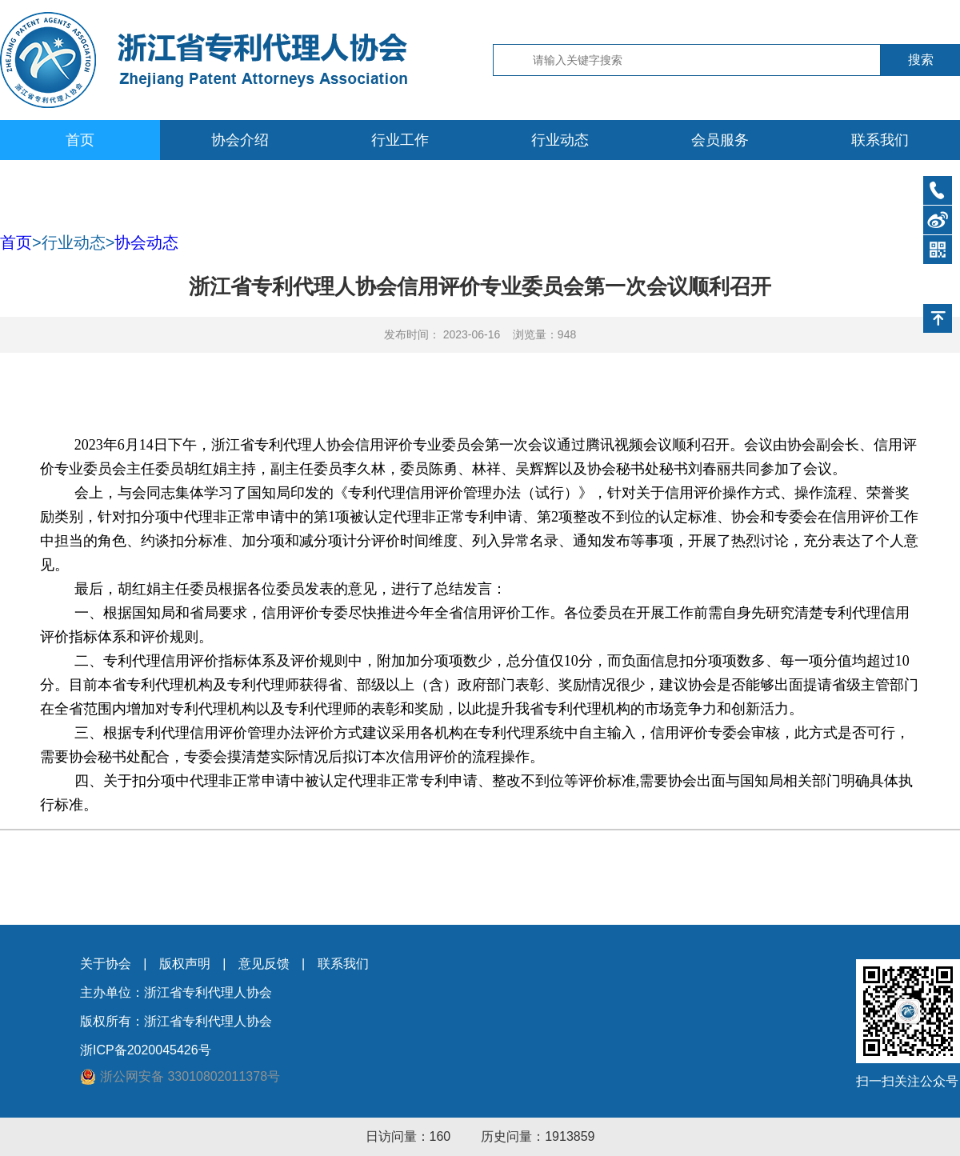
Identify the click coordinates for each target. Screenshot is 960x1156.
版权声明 (184, 963)
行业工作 (400, 140)
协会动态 (146, 242)
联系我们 (880, 140)
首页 (80, 140)
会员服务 (720, 140)
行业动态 (560, 140)
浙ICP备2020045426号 (145, 1050)
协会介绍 (240, 140)
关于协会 (105, 963)
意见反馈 (264, 963)
